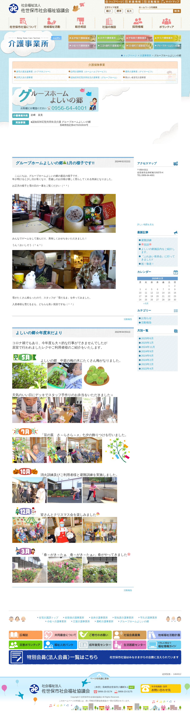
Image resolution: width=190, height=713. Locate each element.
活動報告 (128, 319)
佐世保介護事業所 (74, 617)
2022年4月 (147, 368)
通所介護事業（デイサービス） (139, 71)
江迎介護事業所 (81, 621)
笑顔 (146, 244)
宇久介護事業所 (148, 617)
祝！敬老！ (147, 263)
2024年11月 (148, 346)
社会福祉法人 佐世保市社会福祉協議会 (47, 7)
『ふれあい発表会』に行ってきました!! (158, 258)
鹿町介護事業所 (105, 621)
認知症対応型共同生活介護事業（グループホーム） (94, 77)
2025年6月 (147, 338)
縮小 (108, 11)
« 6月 (145, 303)
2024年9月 (147, 351)
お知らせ (146, 318)
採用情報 (137, 22)
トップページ (130, 55)
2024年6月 (147, 355)
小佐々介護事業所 (56, 621)
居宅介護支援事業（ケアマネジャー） (33, 71)
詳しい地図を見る (145, 224)
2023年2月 (147, 364)
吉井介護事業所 (99, 617)
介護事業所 (31, 43)
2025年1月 (147, 342)
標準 (119, 11)
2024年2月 (147, 359)
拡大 (129, 11)
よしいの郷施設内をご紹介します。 (158, 250)
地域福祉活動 (51, 22)
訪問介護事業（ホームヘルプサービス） (89, 71)
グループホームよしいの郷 (134, 621)
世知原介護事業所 (124, 617)
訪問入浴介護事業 (24, 77)
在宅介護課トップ (48, 617)
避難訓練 (146, 240)
